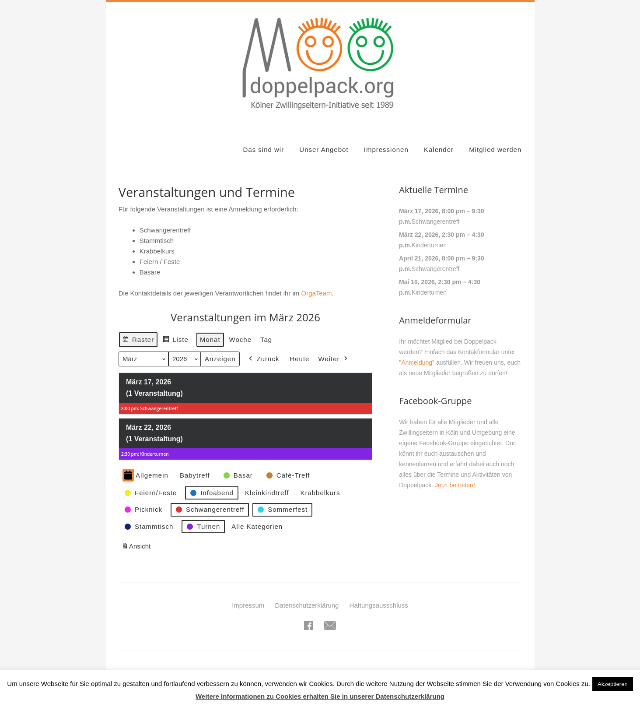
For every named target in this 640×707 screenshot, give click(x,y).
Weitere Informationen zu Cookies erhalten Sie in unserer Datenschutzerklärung (320, 696)
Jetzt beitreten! (455, 485)
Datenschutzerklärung (307, 605)
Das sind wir (263, 149)
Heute (299, 359)
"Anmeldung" (416, 362)
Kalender (439, 149)
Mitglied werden (495, 149)
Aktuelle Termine (433, 190)
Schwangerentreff (435, 221)
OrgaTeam (316, 293)
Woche (240, 339)
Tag (266, 339)
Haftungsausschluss (379, 605)
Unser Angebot (323, 149)
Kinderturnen (429, 245)
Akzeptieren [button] (613, 684)
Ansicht (137, 548)
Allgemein (145, 475)
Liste (175, 341)
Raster (138, 341)
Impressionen (386, 149)
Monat (210, 339)
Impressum (248, 605)
